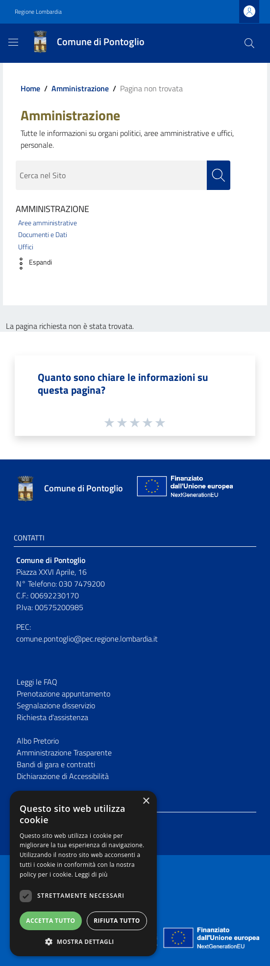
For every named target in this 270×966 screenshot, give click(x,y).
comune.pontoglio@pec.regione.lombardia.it (87, 638)
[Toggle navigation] (13, 42)
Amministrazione (80, 88)
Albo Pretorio (38, 741)
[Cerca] (249, 43)
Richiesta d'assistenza (52, 717)
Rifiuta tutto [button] (117, 920)
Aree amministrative (47, 222)
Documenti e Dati (42, 234)
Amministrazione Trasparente (64, 752)
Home (30, 88)
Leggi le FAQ (37, 682)
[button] (31, 263)
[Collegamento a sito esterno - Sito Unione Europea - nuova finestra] (184, 488)
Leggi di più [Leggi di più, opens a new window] (91, 874)
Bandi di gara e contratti (56, 764)
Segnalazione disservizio (56, 705)
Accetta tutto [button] (50, 920)
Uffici (25, 247)
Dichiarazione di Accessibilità (63, 776)
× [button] (145, 801)
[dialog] (83, 873)
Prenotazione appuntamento (63, 693)
